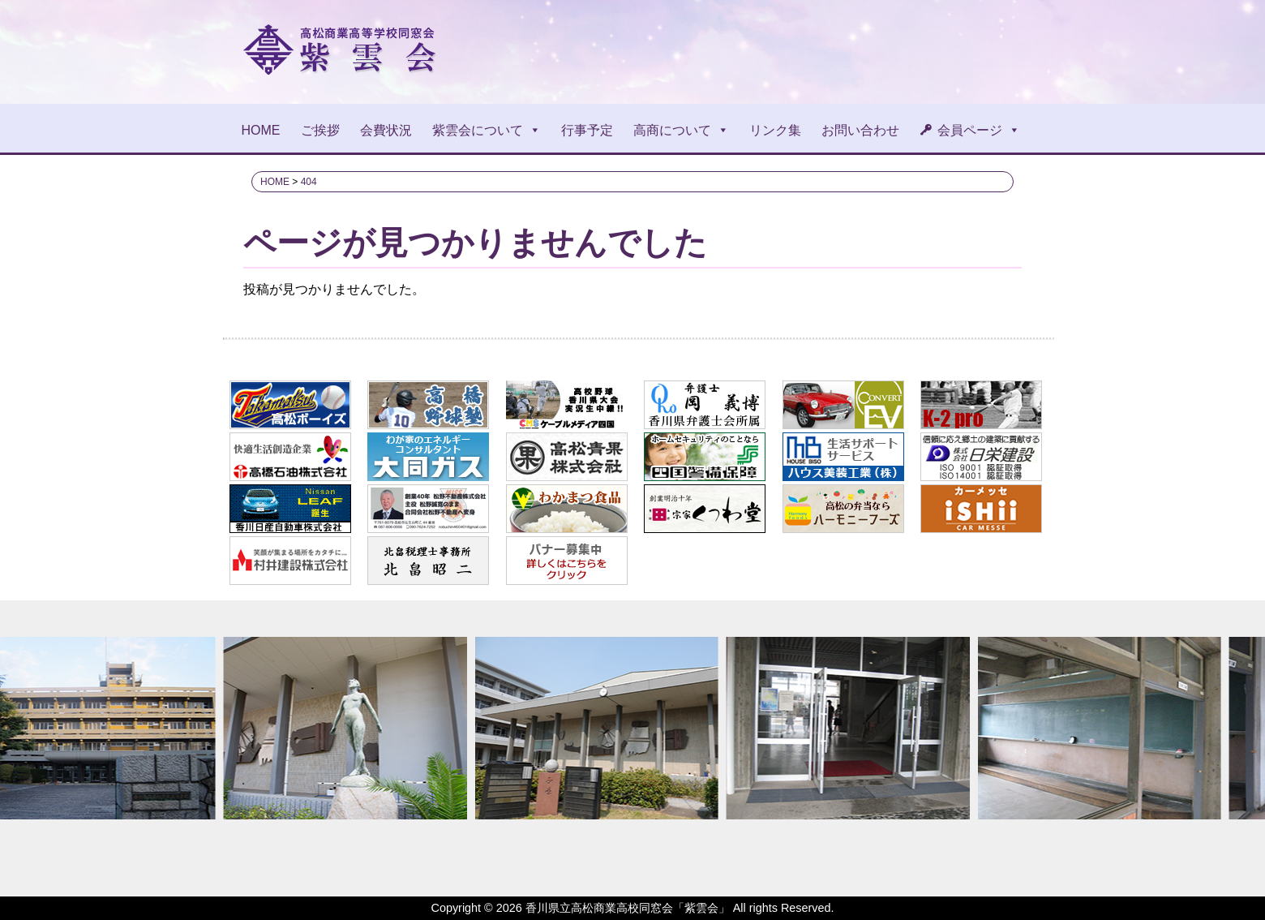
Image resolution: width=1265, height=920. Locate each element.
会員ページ (978, 130)
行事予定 (587, 130)
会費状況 (386, 130)
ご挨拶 (320, 130)
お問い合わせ (860, 130)
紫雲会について (486, 130)
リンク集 (775, 130)
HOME (261, 130)
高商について (681, 130)
